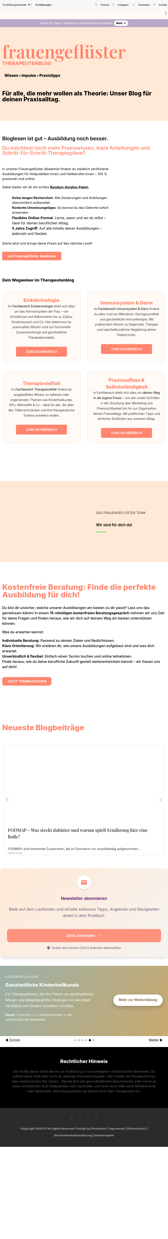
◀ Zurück (12, 1040)
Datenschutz (136, 1128)
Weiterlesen (15, 853)
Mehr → (121, 23)
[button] (166, 13)
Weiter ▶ (156, 1040)
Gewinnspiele (104, 1135)
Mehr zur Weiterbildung (138, 1000)
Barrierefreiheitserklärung (73, 1135)
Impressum (117, 1128)
